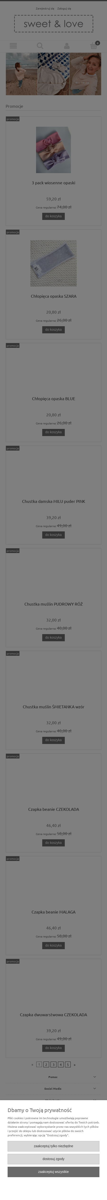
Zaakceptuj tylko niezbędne (53, 1146)
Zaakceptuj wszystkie (53, 1172)
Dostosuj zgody (53, 1159)
